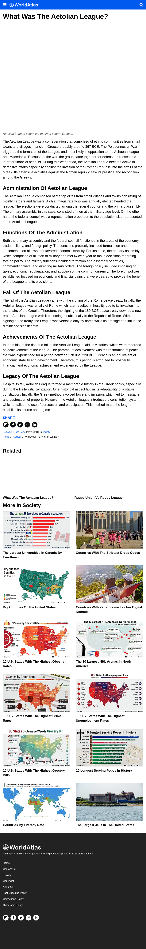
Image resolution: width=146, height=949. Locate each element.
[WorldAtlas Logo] (25, 5)
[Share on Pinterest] (27, 424)
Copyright (8, 880)
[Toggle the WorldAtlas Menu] (5, 4)
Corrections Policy (13, 899)
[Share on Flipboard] (6, 424)
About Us (8, 887)
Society (46, 432)
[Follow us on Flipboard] (6, 918)
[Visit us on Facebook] (13, 918)
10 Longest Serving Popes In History (104, 770)
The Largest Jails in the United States (105, 825)
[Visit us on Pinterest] (28, 918)
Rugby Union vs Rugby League (99, 497)
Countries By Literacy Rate (23, 825)
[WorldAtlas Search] (141, 4)
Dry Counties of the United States (29, 607)
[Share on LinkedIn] (34, 424)
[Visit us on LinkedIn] (36, 918)
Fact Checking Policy (15, 892)
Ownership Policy (13, 905)
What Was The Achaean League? (28, 497)
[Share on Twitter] (20, 424)
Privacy (7, 875)
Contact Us (9, 869)
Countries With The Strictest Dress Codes (108, 553)
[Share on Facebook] (13, 424)
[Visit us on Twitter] (21, 918)
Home (6, 862)
